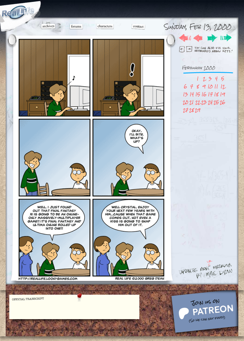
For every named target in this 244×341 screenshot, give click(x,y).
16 (204, 94)
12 (223, 86)
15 (197, 94)
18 (216, 94)
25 (216, 102)
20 (185, 102)
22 (197, 102)
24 (210, 102)
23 (204, 102)
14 (192, 94)
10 (210, 86)
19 (222, 94)
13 (185, 94)
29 (197, 110)
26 (222, 102)
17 (210, 94)
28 (191, 110)
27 (185, 110)
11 (216, 86)
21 (191, 102)
